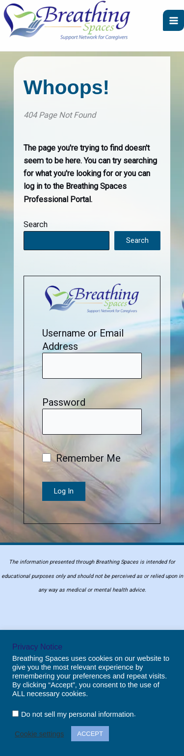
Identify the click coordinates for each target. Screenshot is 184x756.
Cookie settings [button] (39, 734)
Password (63, 402)
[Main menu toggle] (173, 20)
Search (36, 224)
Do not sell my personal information (77, 714)
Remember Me (81, 458)
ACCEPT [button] (90, 733)
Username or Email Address (83, 339)
